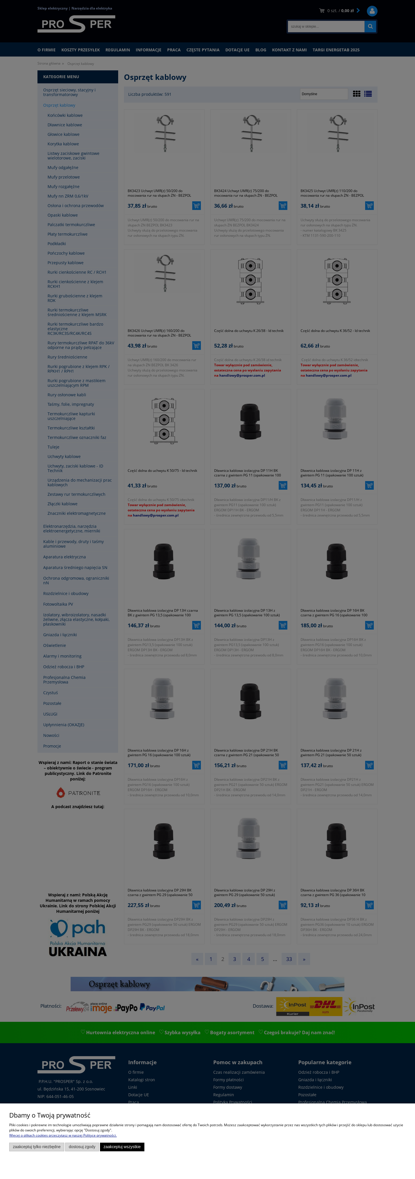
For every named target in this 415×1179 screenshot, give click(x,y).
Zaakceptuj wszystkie (122, 1147)
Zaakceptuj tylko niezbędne (37, 1147)
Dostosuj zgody (82, 1147)
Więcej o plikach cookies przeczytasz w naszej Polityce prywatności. (63, 1135)
